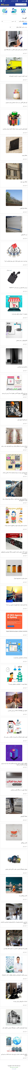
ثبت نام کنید (13, 1)
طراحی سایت (14, 1069)
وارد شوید (24, 1)
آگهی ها (25, 18)
